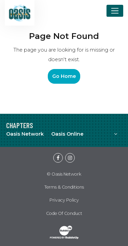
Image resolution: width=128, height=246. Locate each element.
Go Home (64, 76)
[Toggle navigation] (114, 10)
